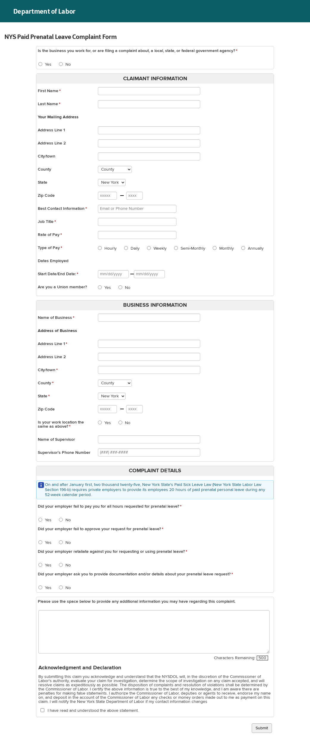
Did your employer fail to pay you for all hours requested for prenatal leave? (108, 506)
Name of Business (55, 318)
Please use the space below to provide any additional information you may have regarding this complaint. (136, 601)
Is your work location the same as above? (61, 424)
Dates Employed (53, 261)
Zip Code (46, 195)
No (67, 64)
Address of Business (57, 331)
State (42, 182)
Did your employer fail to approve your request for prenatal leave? (99, 529)
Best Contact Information (61, 209)
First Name (48, 91)
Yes (47, 64)
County (44, 169)
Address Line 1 (51, 130)
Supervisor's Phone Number (64, 453)
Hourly (110, 248)
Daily (134, 248)
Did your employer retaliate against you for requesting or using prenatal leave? (111, 552)
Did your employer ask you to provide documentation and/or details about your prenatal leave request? (134, 574)
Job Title (46, 222)
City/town (46, 156)
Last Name (48, 104)
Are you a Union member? (62, 287)
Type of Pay (49, 248)
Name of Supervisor (56, 439)
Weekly (159, 248)
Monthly (226, 248)
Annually (255, 248)
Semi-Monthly (192, 248)
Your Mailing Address (58, 117)
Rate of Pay (49, 235)
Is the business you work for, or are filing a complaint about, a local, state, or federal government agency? (136, 51)
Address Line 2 (52, 143)
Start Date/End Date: (57, 274)
